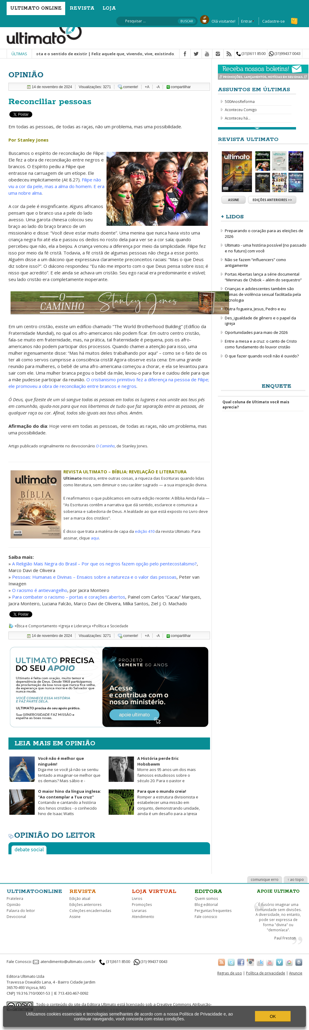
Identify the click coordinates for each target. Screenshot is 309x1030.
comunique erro (265, 879)
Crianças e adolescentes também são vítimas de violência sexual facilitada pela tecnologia (263, 294)
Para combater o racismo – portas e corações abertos (68, 597)
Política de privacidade (265, 973)
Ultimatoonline (34, 891)
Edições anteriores (85, 904)
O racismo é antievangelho (39, 590)
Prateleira (15, 898)
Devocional (16, 916)
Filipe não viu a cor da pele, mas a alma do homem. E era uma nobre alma (56, 186)
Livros (137, 898)
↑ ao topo (295, 879)
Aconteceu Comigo (241, 109)
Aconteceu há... (237, 118)
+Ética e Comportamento (35, 626)
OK (273, 1016)
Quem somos (206, 898)
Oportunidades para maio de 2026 (256, 332)
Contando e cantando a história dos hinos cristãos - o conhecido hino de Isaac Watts (54, 805)
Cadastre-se (273, 21)
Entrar (246, 21)
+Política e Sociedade (110, 626)
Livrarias (139, 910)
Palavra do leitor (21, 910)
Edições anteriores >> (272, 200)
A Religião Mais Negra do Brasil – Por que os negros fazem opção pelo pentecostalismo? (104, 564)
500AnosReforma (240, 101)
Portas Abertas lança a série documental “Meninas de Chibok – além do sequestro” (263, 277)
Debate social (29, 849)
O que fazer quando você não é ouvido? (262, 356)
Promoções (142, 904)
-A (158, 87)
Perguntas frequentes (213, 910)
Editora (208, 891)
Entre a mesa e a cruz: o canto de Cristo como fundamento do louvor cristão (261, 344)
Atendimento (143, 916)
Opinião (14, 904)
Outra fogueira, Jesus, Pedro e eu (255, 309)
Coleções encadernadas (90, 910)
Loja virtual (154, 891)
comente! (130, 87)
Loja (109, 8)
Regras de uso (229, 973)
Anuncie (295, 973)
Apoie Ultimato (278, 891)
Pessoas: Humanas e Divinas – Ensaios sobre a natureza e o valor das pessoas (94, 577)
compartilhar (179, 87)
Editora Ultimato (101, 1004)
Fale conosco (206, 916)
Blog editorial (206, 904)
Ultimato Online (36, 8)
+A (147, 87)
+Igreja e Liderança (74, 626)
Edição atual (79, 898)
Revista (82, 8)
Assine (233, 200)
